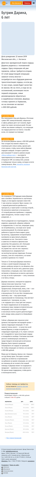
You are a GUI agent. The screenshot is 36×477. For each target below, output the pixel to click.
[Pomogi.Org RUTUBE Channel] (2, 473)
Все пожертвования (13, 438)
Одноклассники (8, 471)
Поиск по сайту (14, 465)
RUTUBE (5, 473)
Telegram (6, 467)
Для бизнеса (16, 3)
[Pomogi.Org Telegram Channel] (2, 467)
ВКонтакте (6, 469)
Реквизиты (4, 465)
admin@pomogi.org (12, 451)
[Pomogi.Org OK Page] (2, 471)
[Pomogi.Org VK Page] (2, 469)
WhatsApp (4, 461)
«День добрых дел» (8, 155)
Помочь (27, 3)
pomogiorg (31, 461)
